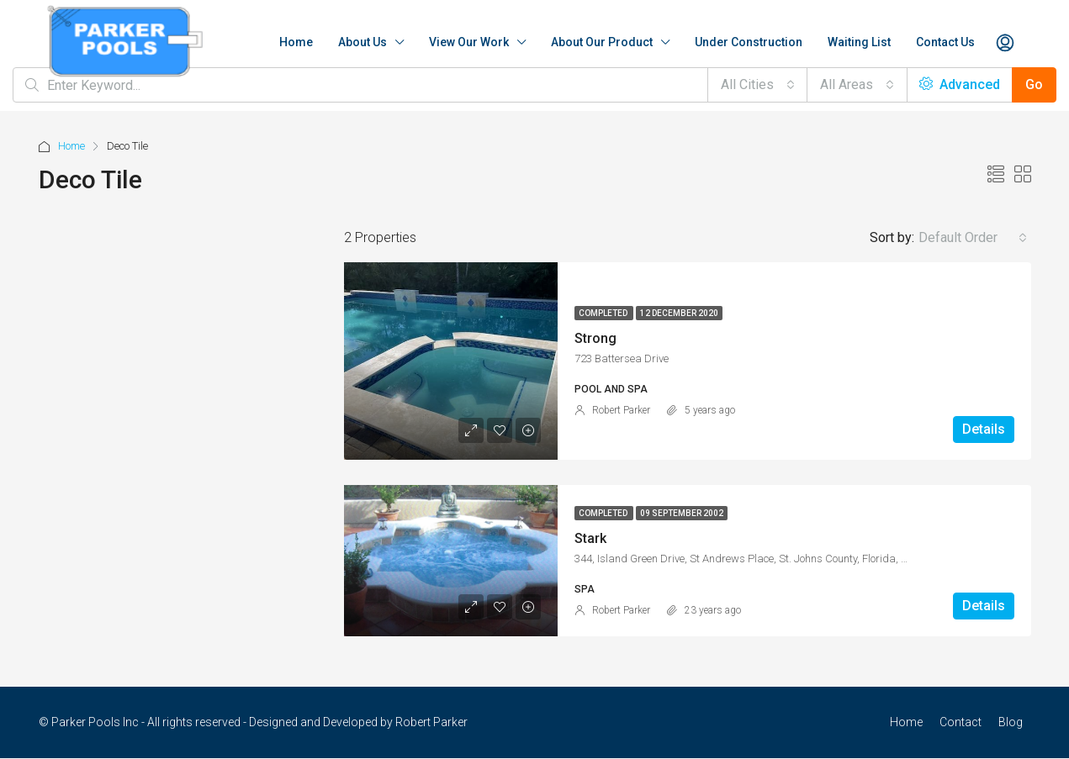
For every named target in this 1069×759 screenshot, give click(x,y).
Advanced (959, 84)
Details (983, 429)
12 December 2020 (679, 313)
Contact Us (945, 42)
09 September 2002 (681, 513)
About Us (362, 42)
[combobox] (757, 85)
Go (1034, 84)
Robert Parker (621, 410)
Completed (604, 313)
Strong (595, 338)
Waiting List (859, 42)
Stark (590, 538)
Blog (1010, 722)
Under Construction (748, 42)
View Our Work (469, 42)
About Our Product (602, 42)
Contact (960, 722)
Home (296, 42)
